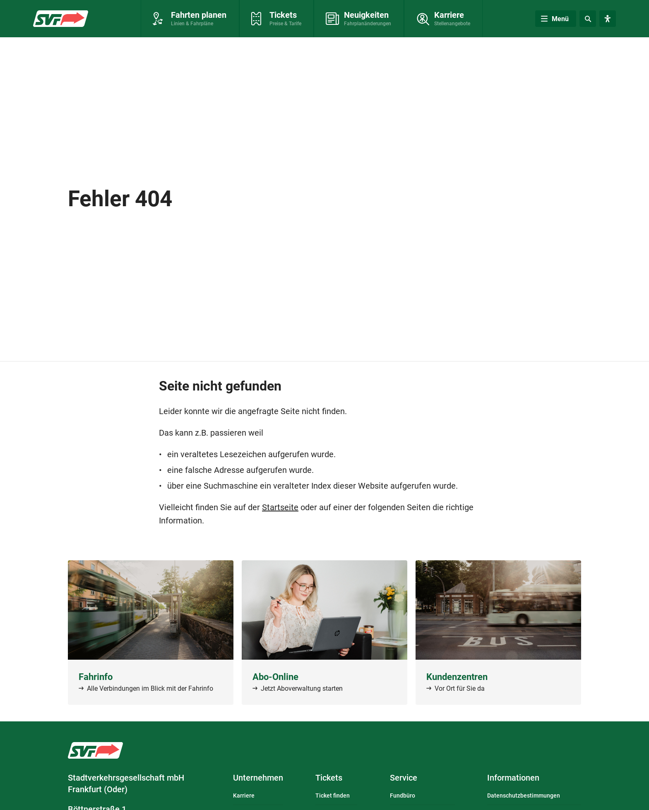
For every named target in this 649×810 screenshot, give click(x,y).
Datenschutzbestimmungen (523, 795)
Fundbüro (402, 795)
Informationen (513, 778)
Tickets (328, 778)
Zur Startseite (58, 17)
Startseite (280, 507)
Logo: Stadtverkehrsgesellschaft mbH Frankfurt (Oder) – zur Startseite (95, 750)
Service (403, 778)
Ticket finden (332, 795)
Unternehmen (258, 778)
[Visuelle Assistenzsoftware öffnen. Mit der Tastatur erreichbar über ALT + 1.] (607, 18)
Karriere (244, 795)
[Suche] (587, 18)
